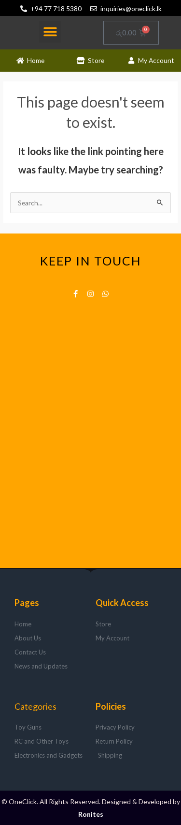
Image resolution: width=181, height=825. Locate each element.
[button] (50, 32)
